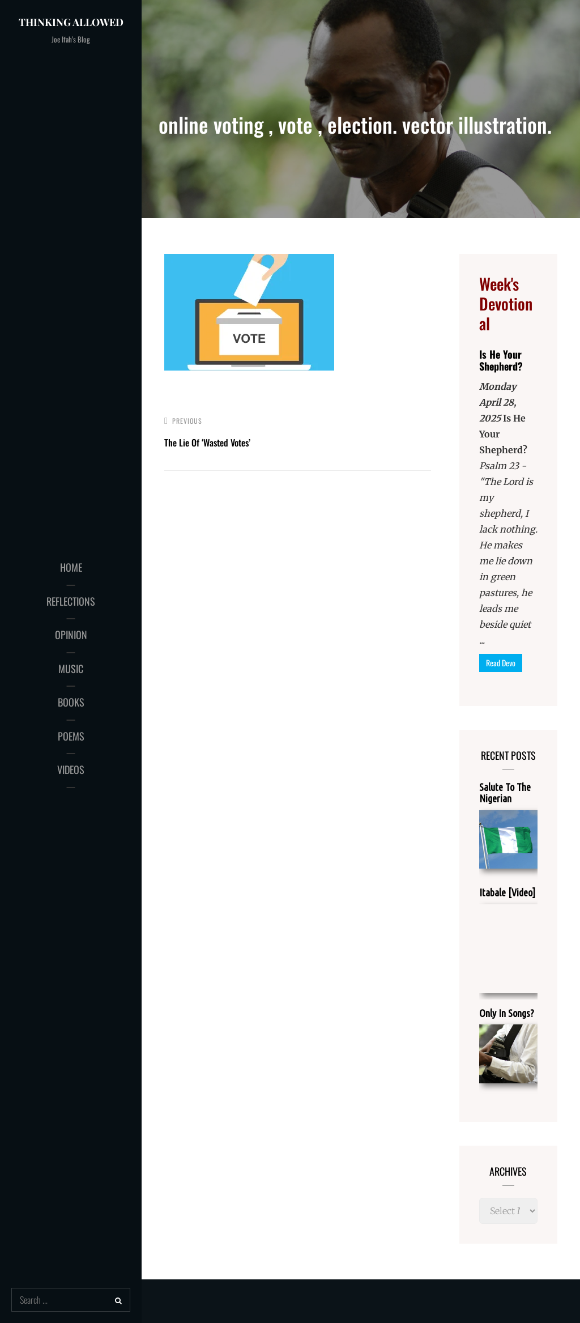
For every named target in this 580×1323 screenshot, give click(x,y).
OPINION (71, 634)
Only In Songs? (506, 1013)
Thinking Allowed (71, 22)
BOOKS (71, 702)
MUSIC (70, 668)
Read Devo (500, 663)
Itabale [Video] (507, 892)
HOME (71, 567)
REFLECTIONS (70, 601)
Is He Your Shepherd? (501, 360)
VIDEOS (70, 769)
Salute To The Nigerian (505, 792)
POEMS (71, 736)
